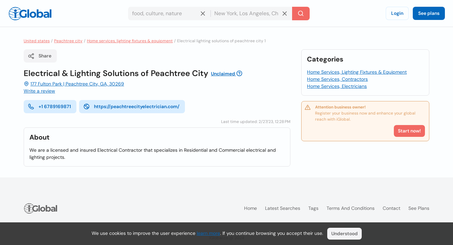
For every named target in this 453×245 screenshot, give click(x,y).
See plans (428, 13)
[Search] (301, 13)
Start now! (409, 131)
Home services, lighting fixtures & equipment (130, 41)
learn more (208, 233)
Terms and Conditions (351, 208)
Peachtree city (68, 41)
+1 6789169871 (49, 106)
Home (250, 208)
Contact (391, 208)
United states (37, 41)
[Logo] (30, 13)
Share (39, 56)
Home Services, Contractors (337, 79)
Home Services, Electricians (337, 86)
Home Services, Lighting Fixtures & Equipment (357, 72)
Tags (313, 208)
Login (397, 13)
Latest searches (282, 208)
